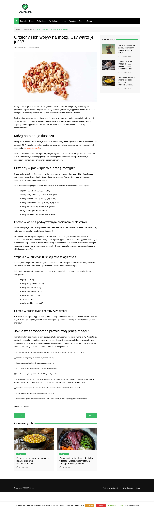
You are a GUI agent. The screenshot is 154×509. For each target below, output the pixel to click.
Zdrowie (23, 21)
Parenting (72, 21)
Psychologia (53, 21)
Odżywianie (41, 21)
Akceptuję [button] (89, 505)
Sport (81, 21)
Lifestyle (89, 21)
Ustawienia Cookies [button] (115, 505)
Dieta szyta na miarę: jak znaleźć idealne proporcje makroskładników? (32, 461)
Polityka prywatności (110, 488)
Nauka (63, 21)
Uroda (31, 21)
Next (92, 415)
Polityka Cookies (126, 488)
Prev (19, 415)
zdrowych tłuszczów (32, 148)
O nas (137, 488)
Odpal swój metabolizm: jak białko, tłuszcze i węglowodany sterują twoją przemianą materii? (76, 461)
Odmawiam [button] (100, 505)
